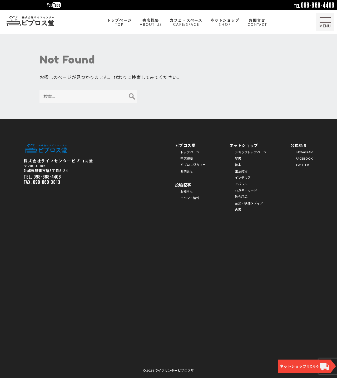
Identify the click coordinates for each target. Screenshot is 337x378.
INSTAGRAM (304, 152)
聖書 (238, 158)
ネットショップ (225, 23)
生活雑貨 (241, 171)
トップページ (119, 23)
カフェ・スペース (186, 23)
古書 (238, 210)
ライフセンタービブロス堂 (174, 370)
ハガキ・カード (246, 190)
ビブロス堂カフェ (193, 165)
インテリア (243, 178)
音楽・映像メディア (249, 203)
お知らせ (186, 192)
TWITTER (302, 165)
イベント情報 (189, 198)
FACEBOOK (304, 158)
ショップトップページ (250, 152)
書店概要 (151, 23)
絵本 (238, 165)
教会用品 (241, 197)
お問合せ (257, 23)
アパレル (241, 184)
